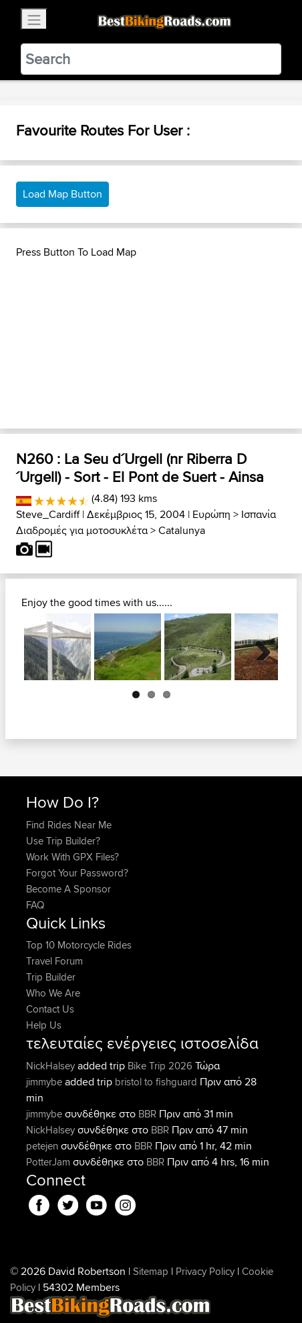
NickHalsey (52, 1066)
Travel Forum (54, 961)
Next (258, 646)
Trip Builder (51, 977)
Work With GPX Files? (72, 857)
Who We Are (53, 993)
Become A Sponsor (68, 889)
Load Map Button (62, 194)
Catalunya (181, 530)
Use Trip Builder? (63, 841)
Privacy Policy (205, 1271)
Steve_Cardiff (48, 514)
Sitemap (150, 1271)
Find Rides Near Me (69, 825)
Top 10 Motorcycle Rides (79, 945)
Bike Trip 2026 (160, 1066)
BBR (147, 1114)
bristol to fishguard (156, 1082)
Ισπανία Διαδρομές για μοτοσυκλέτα (146, 522)
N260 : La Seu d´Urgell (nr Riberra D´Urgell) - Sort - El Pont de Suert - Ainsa (140, 467)
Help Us (43, 1025)
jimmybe (45, 1082)
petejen (43, 1146)
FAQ (35, 905)
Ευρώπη (211, 514)
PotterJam (49, 1162)
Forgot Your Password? (77, 873)
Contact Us (50, 1009)
